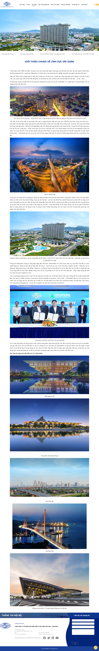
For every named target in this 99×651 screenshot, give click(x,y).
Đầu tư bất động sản (43, 4)
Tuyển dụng (84, 4)
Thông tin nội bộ (12, 615)
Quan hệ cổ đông (65, 4)
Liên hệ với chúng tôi (82, 615)
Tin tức (28, 4)
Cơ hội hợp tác (75, 4)
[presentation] (83, 639)
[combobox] (83, 627)
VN (97, 4)
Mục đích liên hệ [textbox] (77, 626)
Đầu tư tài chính (55, 4)
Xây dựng (34, 4)
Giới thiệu (22, 4)
